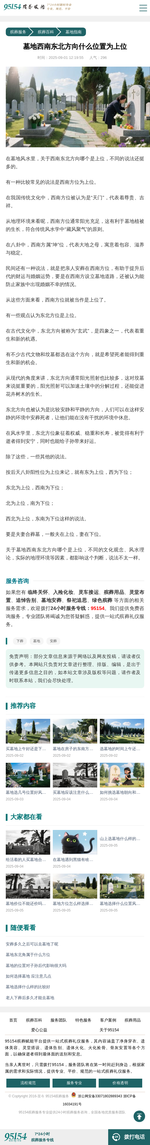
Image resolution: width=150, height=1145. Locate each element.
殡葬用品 (133, 1020)
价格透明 (120, 1083)
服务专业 (74, 1083)
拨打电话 (126, 1137)
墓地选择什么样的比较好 (28, 986)
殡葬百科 (46, 32)
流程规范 (28, 1083)
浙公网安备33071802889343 (96, 1096)
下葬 (19, 641)
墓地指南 (73, 32)
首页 (13, 1020)
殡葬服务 (18, 32)
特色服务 (83, 1020)
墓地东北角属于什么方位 (28, 954)
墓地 (36, 641)
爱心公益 (39, 1030)
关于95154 (109, 1030)
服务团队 (58, 1020)
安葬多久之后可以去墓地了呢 (32, 944)
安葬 (53, 641)
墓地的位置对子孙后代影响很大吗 (36, 965)
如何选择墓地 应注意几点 (28, 976)
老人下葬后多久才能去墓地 (30, 997)
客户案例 (108, 1020)
